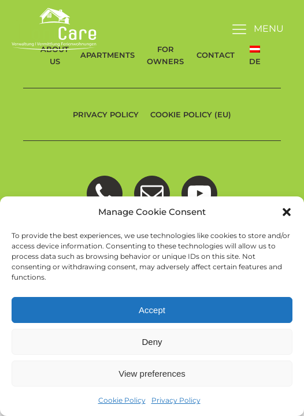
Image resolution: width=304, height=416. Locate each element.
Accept (152, 310)
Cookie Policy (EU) (190, 114)
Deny (152, 342)
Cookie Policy (122, 400)
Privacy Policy (176, 400)
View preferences (152, 373)
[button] (286, 212)
